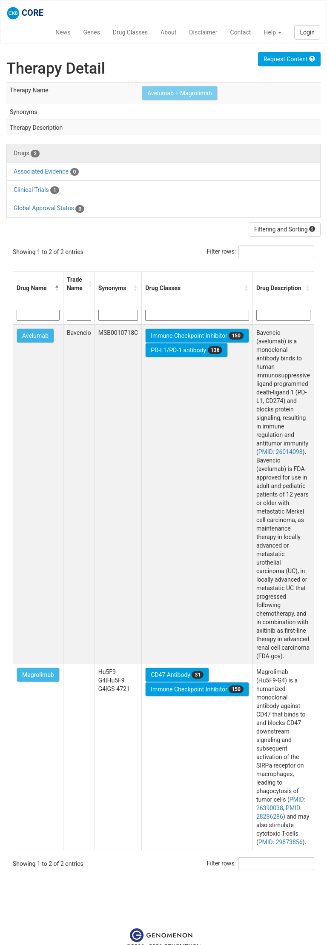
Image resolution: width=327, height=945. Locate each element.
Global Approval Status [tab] (49, 208)
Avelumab (35, 335)
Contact (240, 32)
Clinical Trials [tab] (36, 190)
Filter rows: (221, 251)
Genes (91, 32)
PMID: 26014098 (280, 451)
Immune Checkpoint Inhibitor (197, 336)
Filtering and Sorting (284, 229)
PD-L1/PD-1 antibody (186, 350)
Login (307, 32)
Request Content (289, 59)
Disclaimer (203, 32)
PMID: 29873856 (280, 842)
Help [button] (272, 32)
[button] (57, 288)
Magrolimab (38, 674)
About (168, 32)
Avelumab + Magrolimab (179, 93)
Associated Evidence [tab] (46, 172)
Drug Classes (130, 32)
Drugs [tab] (27, 153)
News (62, 32)
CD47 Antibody (177, 675)
